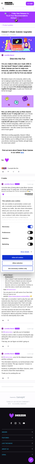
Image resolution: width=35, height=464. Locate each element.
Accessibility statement (19, 403)
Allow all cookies (17, 257)
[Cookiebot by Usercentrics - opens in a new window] (25, 194)
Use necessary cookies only (17, 268)
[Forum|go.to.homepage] (9, 3)
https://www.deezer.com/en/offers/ (19, 296)
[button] (2, 4)
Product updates (8, 25)
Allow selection (17, 263)
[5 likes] (9, 168)
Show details (25, 252)
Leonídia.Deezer (9, 55)
